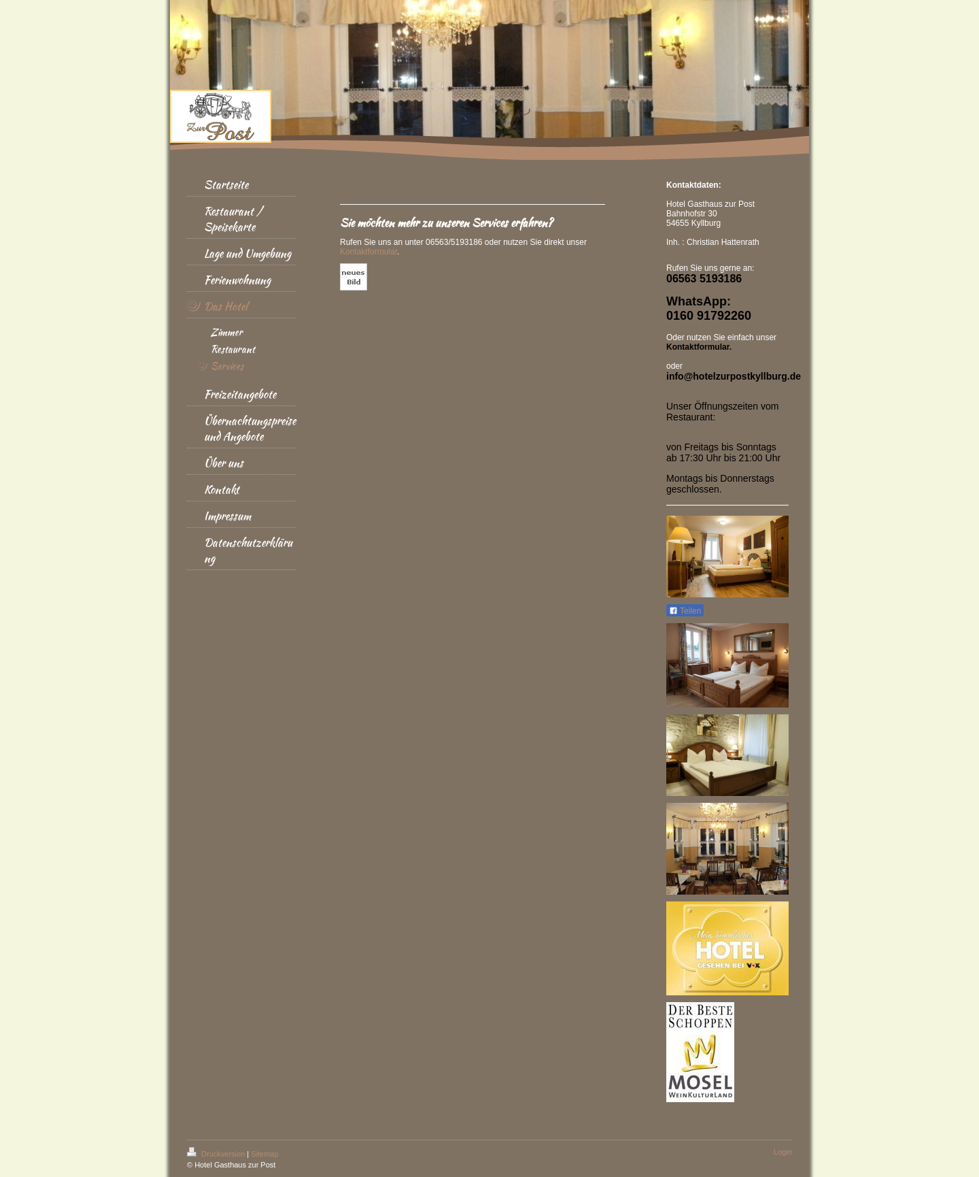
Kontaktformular (368, 251)
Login (783, 1152)
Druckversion (217, 1154)
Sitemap (264, 1154)
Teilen (685, 611)
